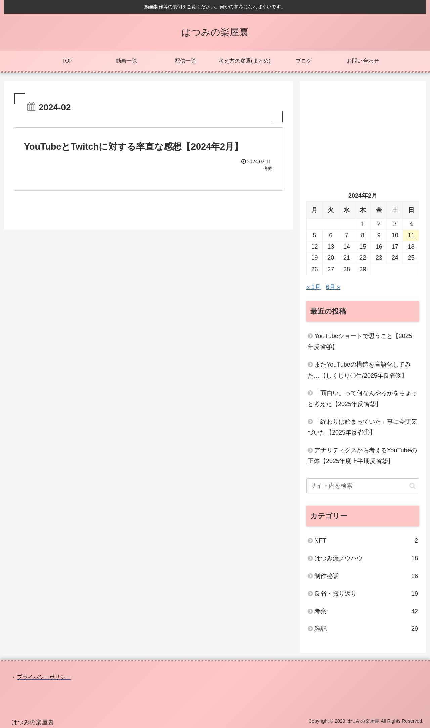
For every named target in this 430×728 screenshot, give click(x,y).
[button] (412, 486)
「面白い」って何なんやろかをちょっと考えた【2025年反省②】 (362, 398)
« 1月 (313, 287)
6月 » (333, 287)
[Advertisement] (362, 135)
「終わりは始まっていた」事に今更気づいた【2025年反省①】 (362, 427)
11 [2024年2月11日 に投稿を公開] (411, 235)
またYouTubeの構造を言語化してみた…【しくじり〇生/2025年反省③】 (359, 370)
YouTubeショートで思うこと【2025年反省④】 (360, 341)
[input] (362, 485)
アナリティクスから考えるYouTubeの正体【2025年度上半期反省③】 (362, 455)
